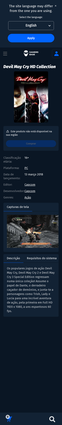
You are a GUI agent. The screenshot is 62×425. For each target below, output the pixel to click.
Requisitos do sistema (42, 258)
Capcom (29, 184)
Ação (27, 197)
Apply (31, 38)
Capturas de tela (18, 207)
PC (26, 168)
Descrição (13, 258)
